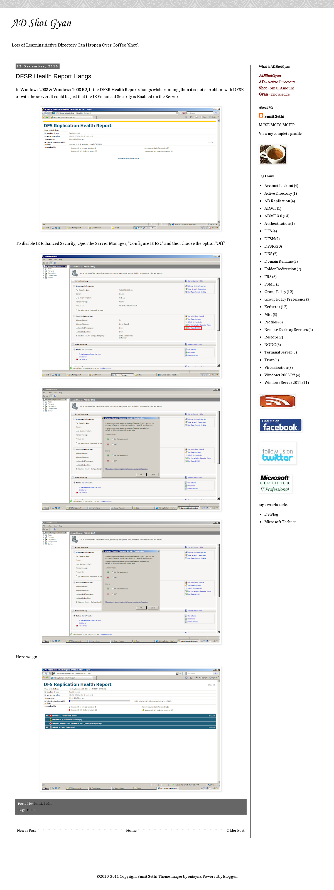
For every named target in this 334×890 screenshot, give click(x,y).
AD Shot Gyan (41, 23)
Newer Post (26, 830)
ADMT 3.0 (273, 215)
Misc (268, 314)
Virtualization (276, 367)
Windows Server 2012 (283, 382)
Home (131, 830)
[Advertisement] (275, 617)
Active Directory (278, 193)
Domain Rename (278, 261)
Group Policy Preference (285, 299)
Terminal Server (278, 352)
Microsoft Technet (280, 521)
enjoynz (194, 876)
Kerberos (272, 306)
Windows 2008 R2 (279, 374)
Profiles (271, 322)
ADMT (270, 208)
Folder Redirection (280, 268)
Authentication (277, 223)
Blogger (230, 876)
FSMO (270, 284)
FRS (268, 276)
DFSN (269, 238)
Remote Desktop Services (286, 329)
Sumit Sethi (274, 116)
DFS (268, 230)
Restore (271, 337)
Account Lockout (278, 185)
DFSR (31, 809)
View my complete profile (280, 133)
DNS (268, 253)
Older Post (236, 830)
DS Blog (271, 514)
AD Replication (277, 200)
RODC (270, 344)
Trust (269, 359)
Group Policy (275, 291)
